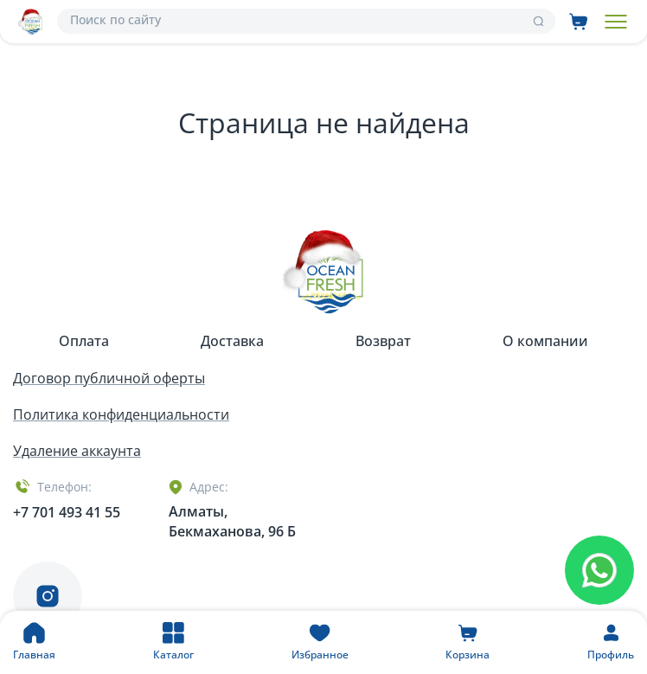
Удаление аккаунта (77, 450)
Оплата (84, 340)
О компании (545, 340)
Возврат (383, 340)
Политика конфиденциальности (121, 414)
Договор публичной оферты (109, 378)
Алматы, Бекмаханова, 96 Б (232, 521)
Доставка (232, 340)
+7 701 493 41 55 (66, 512)
